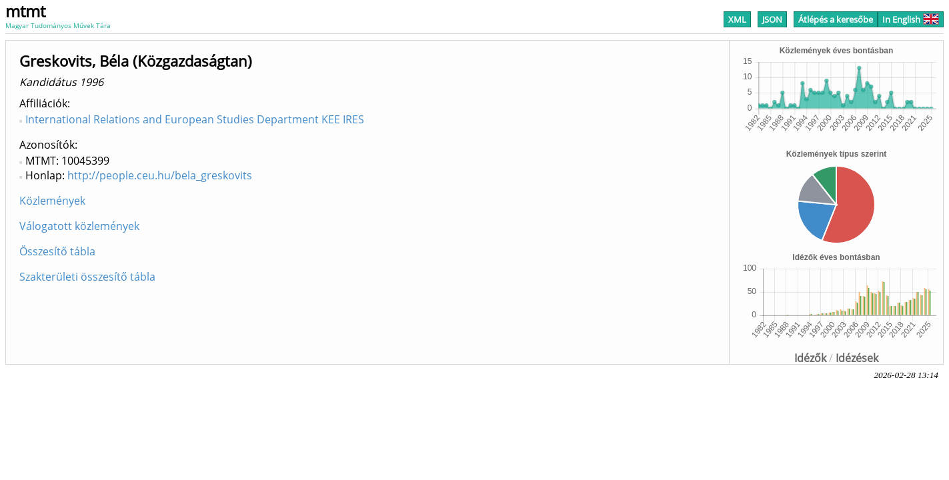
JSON (772, 19)
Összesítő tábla (57, 251)
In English (910, 19)
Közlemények (52, 200)
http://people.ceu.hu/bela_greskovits (159, 175)
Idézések (857, 358)
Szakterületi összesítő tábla (87, 276)
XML (737, 19)
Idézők (810, 358)
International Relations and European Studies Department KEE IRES (194, 119)
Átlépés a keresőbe (835, 19)
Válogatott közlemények (79, 226)
